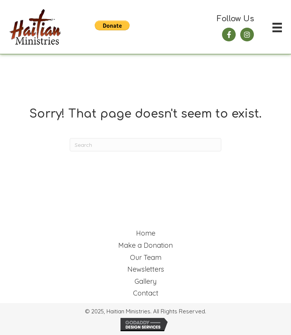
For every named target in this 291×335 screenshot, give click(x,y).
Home (145, 233)
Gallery (145, 281)
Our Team (145, 257)
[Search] (145, 144)
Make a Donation (145, 245)
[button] (229, 34)
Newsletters (145, 269)
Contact (145, 293)
